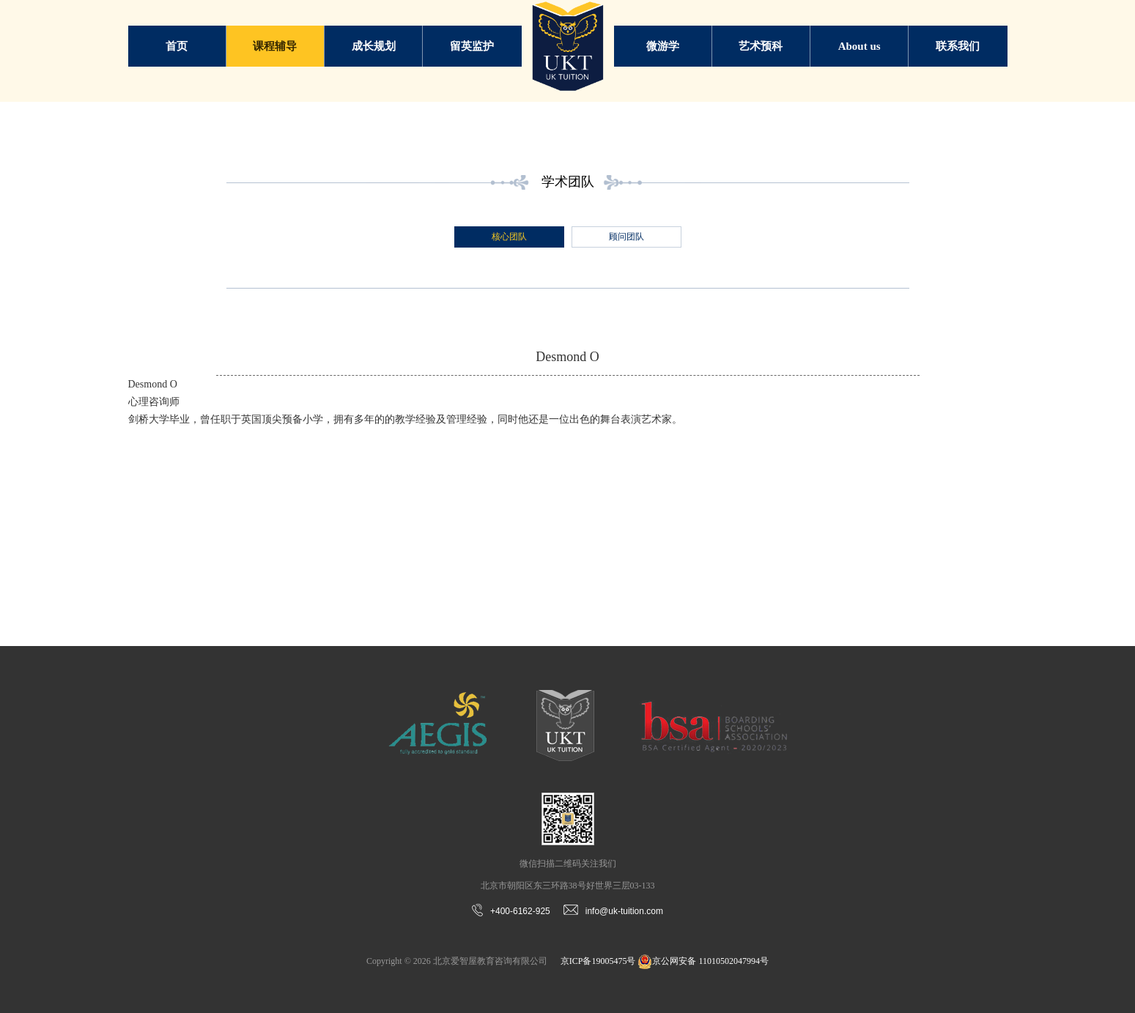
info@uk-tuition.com (613, 910)
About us (859, 46)
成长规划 (374, 46)
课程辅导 (275, 46)
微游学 (662, 46)
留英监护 (472, 46)
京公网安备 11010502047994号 (703, 961)
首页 (177, 46)
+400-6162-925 (511, 910)
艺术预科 (761, 46)
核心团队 (509, 236)
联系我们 (958, 46)
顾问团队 (626, 236)
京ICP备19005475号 (598, 961)
